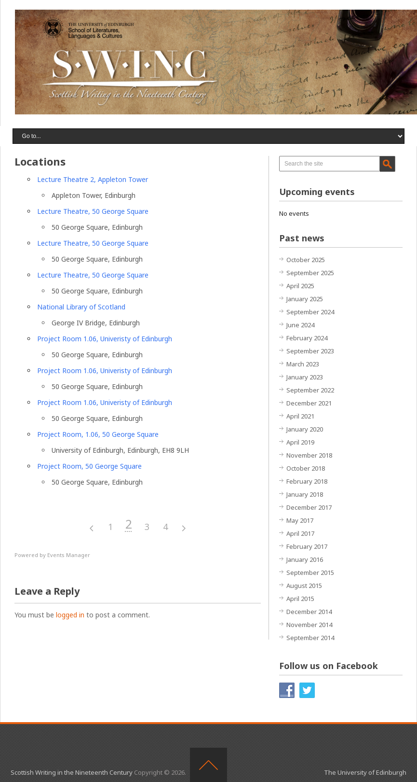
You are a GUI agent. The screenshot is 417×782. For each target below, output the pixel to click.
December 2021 (309, 403)
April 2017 (300, 533)
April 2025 (300, 285)
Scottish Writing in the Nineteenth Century (72, 772)
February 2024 (306, 338)
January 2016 (304, 559)
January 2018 (304, 494)
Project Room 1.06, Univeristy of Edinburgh (104, 338)
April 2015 (300, 598)
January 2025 (304, 298)
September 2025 (310, 272)
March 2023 (302, 364)
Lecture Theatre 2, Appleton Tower (92, 179)
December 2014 (309, 611)
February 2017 (306, 546)
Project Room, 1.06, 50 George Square (98, 434)
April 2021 (300, 416)
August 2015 (304, 585)
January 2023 (304, 377)
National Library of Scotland (81, 306)
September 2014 (310, 637)
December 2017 (309, 507)
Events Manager (68, 555)
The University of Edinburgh (365, 772)
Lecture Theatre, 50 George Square (92, 211)
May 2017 (299, 520)
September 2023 (310, 351)
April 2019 (300, 442)
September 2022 (310, 390)
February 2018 (306, 481)
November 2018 (309, 455)
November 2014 (309, 624)
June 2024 (300, 325)
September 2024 (310, 311)
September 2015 (310, 572)
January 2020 (304, 429)
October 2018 (305, 468)
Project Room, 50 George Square (89, 466)
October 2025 (305, 259)
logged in (70, 614)
